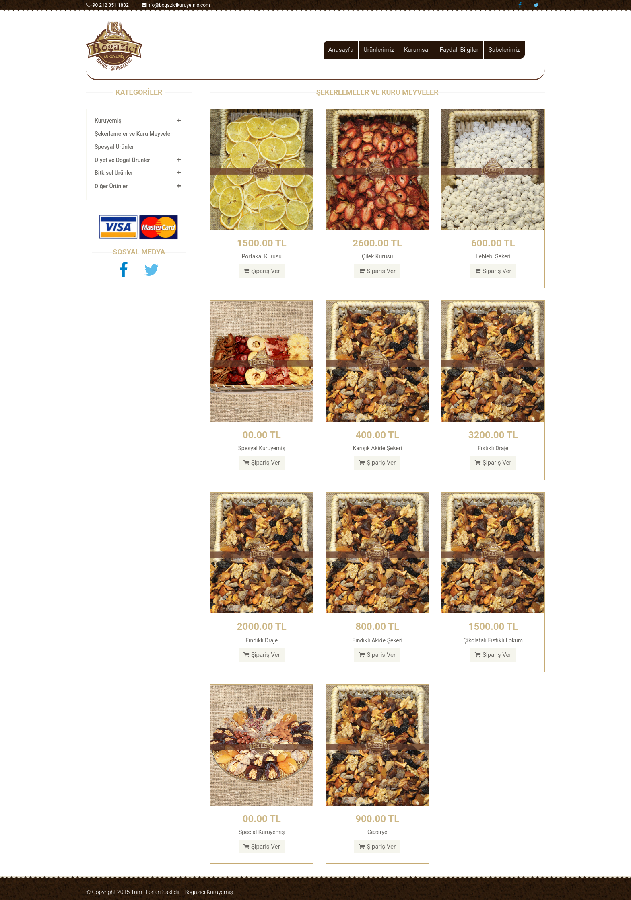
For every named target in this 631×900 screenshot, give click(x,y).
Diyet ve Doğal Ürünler (122, 160)
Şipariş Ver (261, 271)
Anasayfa (341, 49)
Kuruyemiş (108, 120)
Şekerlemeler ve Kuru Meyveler (133, 134)
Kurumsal (417, 49)
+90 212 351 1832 (107, 5)
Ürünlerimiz (378, 49)
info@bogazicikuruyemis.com (176, 5)
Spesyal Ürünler (114, 147)
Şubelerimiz (504, 49)
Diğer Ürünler (111, 186)
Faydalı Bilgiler (459, 49)
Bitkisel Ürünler (114, 173)
